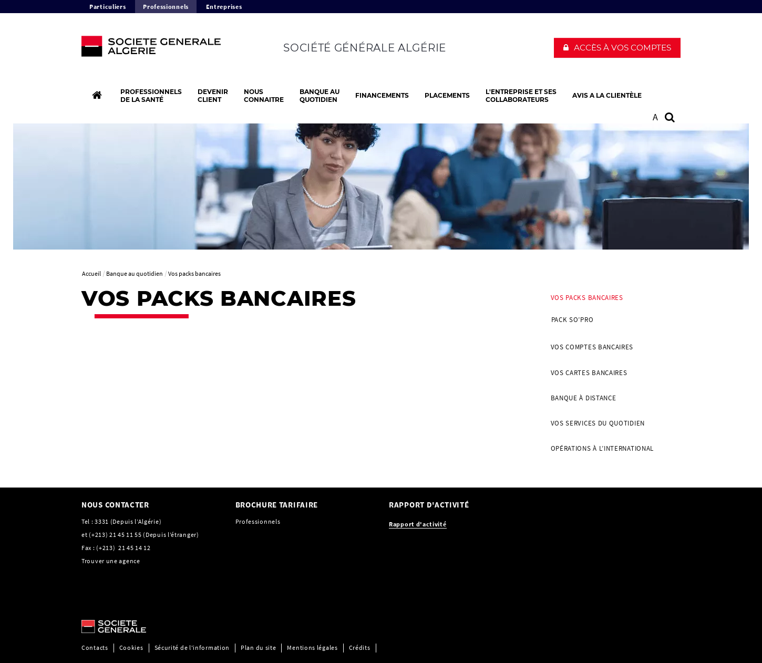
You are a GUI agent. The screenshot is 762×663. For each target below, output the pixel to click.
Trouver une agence (110, 561)
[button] (617, 48)
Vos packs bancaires (587, 297)
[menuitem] (612, 310)
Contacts (94, 647)
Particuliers (107, 7)
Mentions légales (312, 647)
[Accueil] (96, 95)
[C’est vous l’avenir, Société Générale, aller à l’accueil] (150, 49)
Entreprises (224, 7)
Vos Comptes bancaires (592, 347)
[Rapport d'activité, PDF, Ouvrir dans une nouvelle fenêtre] (418, 524)
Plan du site (258, 647)
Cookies (131, 647)
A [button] (655, 117)
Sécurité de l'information (192, 647)
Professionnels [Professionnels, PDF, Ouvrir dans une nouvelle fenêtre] (258, 521)
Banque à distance (583, 397)
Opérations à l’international (602, 448)
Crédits (359, 647)
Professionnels (166, 7)
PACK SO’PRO (572, 319)
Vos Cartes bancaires (589, 372)
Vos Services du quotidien (598, 423)
